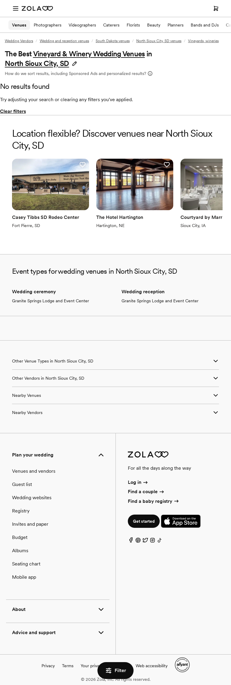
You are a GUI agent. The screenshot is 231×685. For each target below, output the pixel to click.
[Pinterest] (138, 541)
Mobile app (24, 577)
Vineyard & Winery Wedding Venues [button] (89, 53)
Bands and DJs (205, 25)
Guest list (22, 484)
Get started (144, 521)
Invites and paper (30, 524)
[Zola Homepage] (37, 8)
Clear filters (13, 111)
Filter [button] (115, 670)
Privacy (48, 665)
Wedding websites (31, 497)
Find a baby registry (154, 501)
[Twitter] (145, 541)
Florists (133, 25)
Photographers (47, 25)
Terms (67, 665)
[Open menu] (15, 8)
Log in (138, 482)
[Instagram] (152, 541)
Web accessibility (152, 665)
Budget (19, 537)
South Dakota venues (113, 41)
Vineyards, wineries (203, 41)
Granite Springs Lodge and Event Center (50, 300)
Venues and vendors (33, 471)
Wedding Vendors (19, 41)
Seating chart (26, 564)
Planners (175, 25)
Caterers (111, 25)
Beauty (153, 25)
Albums (20, 550)
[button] (41, 63)
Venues (19, 25)
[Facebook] (131, 541)
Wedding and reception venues (64, 41)
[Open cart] (216, 8)
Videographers (82, 25)
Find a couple (146, 491)
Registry (20, 511)
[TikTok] (160, 541)
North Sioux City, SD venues (158, 41)
